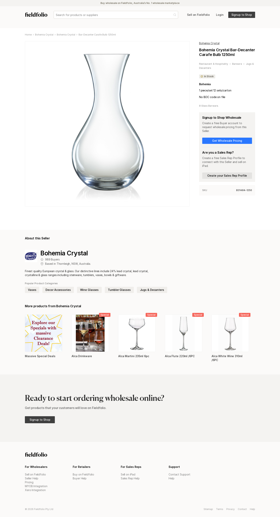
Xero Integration (35, 490)
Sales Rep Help (130, 478)
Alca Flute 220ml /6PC (180, 356)
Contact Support (179, 474)
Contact (242, 509)
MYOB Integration (36, 486)
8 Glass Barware (208, 105)
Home (28, 34)
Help (171, 478)
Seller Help (31, 478)
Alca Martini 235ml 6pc (133, 356)
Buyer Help (80, 478)
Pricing (29, 482)
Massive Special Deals (40, 356)
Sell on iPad (128, 474)
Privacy (230, 509)
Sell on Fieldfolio (35, 474)
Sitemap (208, 509)
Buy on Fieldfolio (83, 474)
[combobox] (56, 15)
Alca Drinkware (82, 356)
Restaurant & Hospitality (213, 63)
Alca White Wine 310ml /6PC (227, 358)
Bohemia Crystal (44, 34)
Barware (237, 63)
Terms (219, 509)
